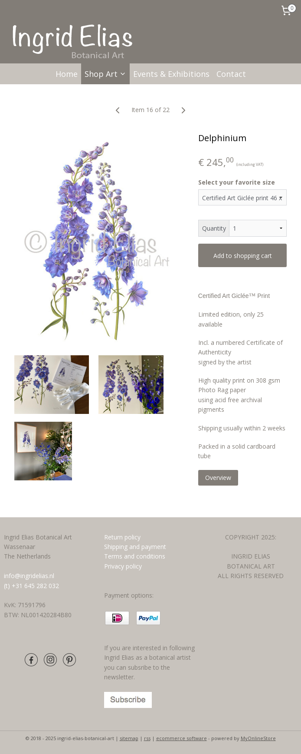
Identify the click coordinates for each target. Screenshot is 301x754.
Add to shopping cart (242, 255)
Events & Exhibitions (171, 74)
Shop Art (105, 74)
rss (147, 738)
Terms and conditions (135, 556)
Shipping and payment (135, 546)
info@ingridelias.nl (29, 576)
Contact (231, 74)
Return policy (122, 537)
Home (67, 74)
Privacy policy (123, 566)
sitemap (129, 738)
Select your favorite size (236, 182)
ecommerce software (181, 738)
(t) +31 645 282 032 (31, 586)
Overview (218, 477)
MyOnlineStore (258, 738)
